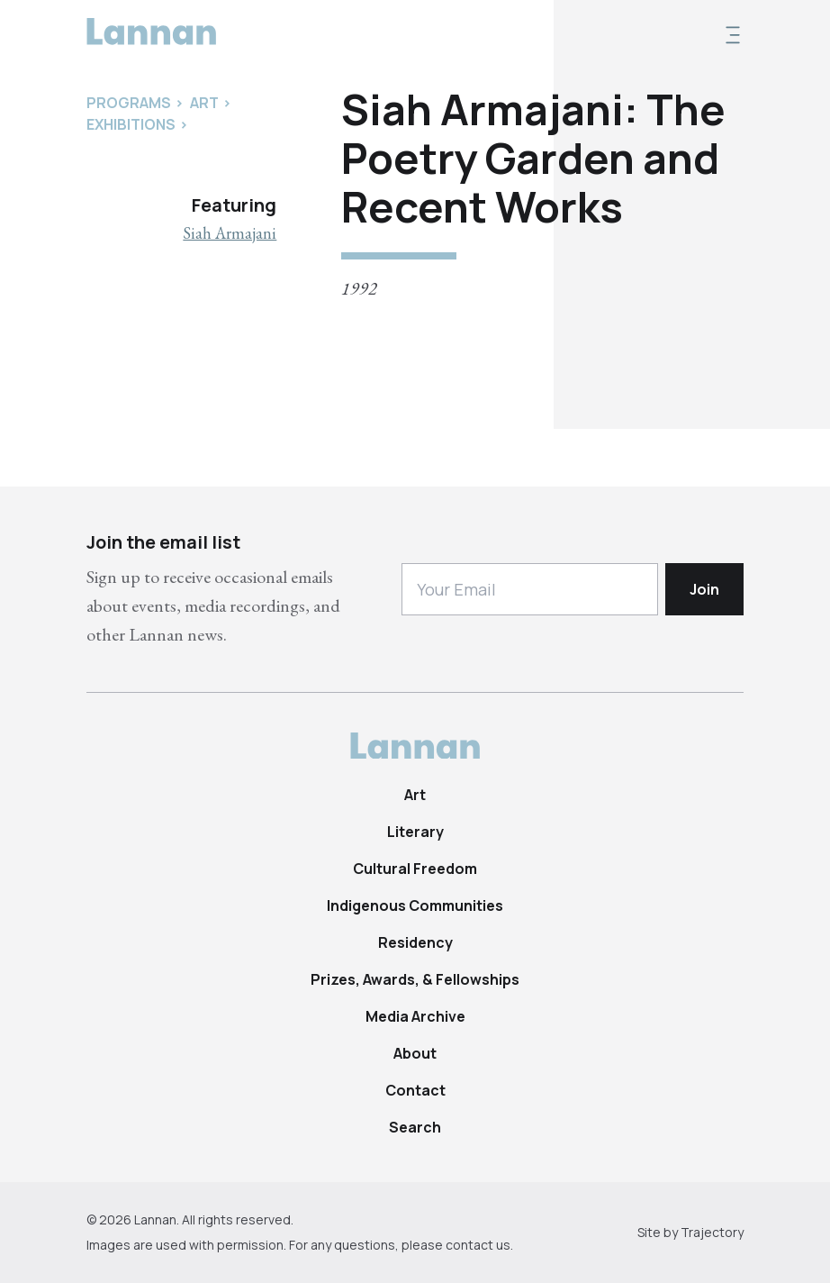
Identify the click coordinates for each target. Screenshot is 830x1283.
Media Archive (415, 1016)
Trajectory (712, 1232)
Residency (415, 942)
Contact (415, 1090)
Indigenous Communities (415, 905)
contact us (478, 1244)
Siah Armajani (229, 233)
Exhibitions (131, 124)
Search (415, 1127)
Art (415, 795)
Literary (415, 832)
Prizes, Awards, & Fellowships (415, 979)
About (415, 1053)
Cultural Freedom (415, 868)
